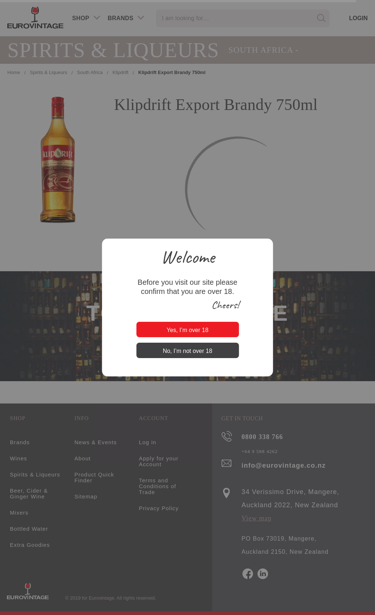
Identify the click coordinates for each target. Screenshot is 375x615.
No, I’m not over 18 (187, 351)
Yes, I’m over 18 (187, 330)
